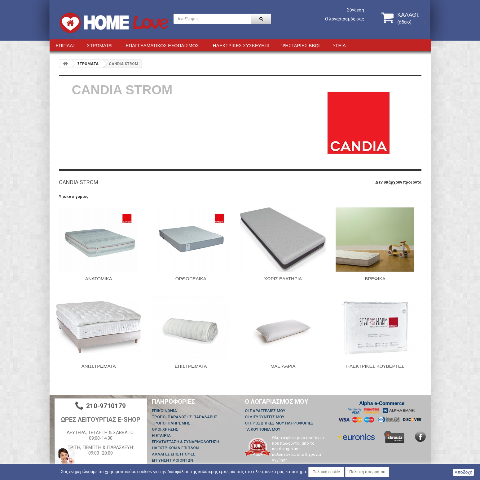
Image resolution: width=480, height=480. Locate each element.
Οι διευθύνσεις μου (264, 417)
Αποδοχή (463, 472)
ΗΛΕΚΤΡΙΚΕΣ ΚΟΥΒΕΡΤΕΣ (375, 366)
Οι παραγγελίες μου (265, 410)
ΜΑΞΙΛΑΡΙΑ (283, 366)
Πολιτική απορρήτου (367, 471)
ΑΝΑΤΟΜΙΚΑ (98, 278)
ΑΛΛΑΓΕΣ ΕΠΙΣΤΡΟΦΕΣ (173, 454)
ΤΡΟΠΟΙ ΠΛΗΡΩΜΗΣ (171, 423)
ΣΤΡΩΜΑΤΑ (88, 64)
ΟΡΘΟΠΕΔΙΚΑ (190, 278)
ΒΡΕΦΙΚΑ (375, 278)
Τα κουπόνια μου (262, 429)
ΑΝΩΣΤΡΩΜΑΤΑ (98, 366)
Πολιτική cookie (326, 471)
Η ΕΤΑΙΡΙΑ (161, 435)
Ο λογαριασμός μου (276, 401)
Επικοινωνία (164, 410)
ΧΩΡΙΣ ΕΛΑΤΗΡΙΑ (283, 278)
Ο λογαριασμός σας (344, 18)
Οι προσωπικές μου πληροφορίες (279, 423)
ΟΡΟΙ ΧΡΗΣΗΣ (165, 429)
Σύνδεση (355, 9)
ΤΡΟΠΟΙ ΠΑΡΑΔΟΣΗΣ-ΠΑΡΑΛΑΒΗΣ (185, 417)
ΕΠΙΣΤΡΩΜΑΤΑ (191, 366)
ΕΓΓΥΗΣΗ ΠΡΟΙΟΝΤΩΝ (172, 460)
